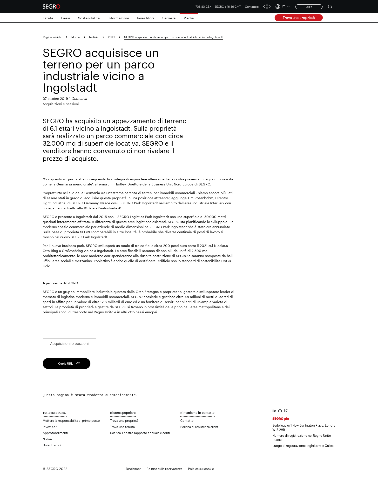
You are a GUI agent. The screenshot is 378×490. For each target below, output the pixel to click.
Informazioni (118, 18)
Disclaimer (133, 469)
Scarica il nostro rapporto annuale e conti (140, 433)
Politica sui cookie (201, 469)
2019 (111, 37)
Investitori (145, 18)
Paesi (65, 18)
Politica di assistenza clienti (199, 427)
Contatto (187, 420)
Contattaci (252, 6)
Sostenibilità (89, 18)
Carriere (169, 18)
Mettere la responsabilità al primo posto (71, 420)
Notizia (93, 37)
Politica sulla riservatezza (164, 469)
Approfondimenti (55, 433)
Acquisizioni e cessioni (69, 343)
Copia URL (65, 363)
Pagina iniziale (52, 37)
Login (309, 6)
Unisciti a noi (52, 445)
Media (188, 18)
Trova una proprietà (299, 17)
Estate (48, 18)
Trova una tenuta (122, 427)
